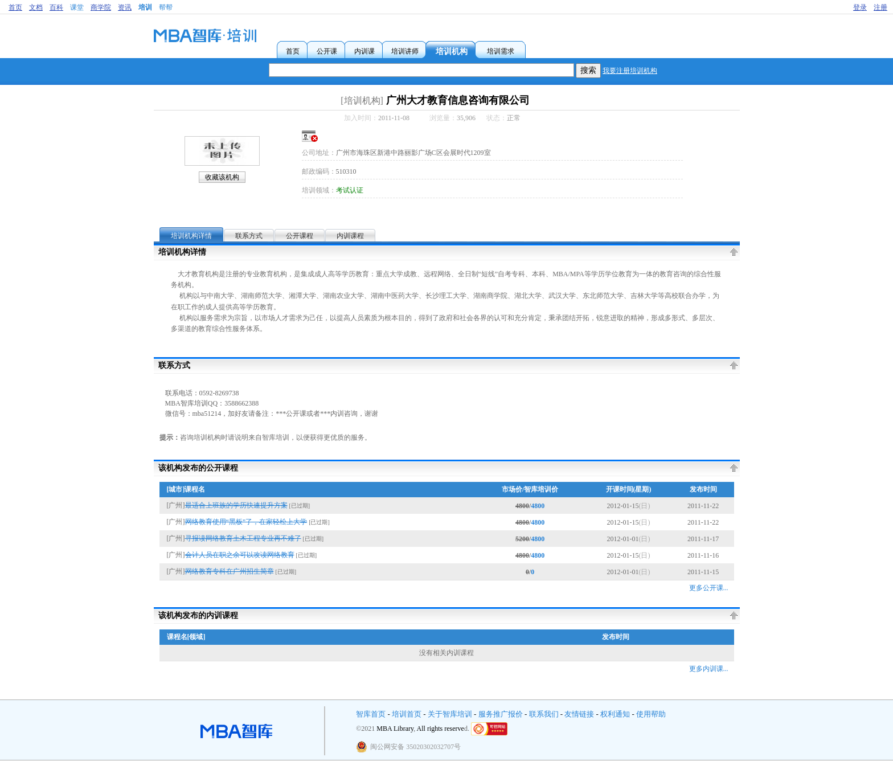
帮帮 (166, 7)
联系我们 (544, 714)
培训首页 (406, 714)
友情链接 (579, 714)
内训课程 (350, 236)
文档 (36, 7)
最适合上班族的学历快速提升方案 (236, 505)
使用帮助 (651, 714)
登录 (860, 7)
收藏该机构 (222, 177)
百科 (56, 7)
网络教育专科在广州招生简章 (229, 571)
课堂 (77, 7)
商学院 (101, 7)
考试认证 (349, 190)
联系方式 (249, 236)
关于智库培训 (450, 714)
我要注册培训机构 (630, 71)
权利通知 (615, 714)
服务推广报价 (500, 714)
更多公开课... (708, 588)
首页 (15, 7)
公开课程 (299, 236)
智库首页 (371, 714)
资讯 (125, 7)
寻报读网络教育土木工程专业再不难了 (243, 538)
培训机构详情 (191, 236)
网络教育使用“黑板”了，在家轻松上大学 (246, 522)
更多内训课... (708, 669)
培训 (145, 7)
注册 (880, 7)
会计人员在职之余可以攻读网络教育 (239, 555)
